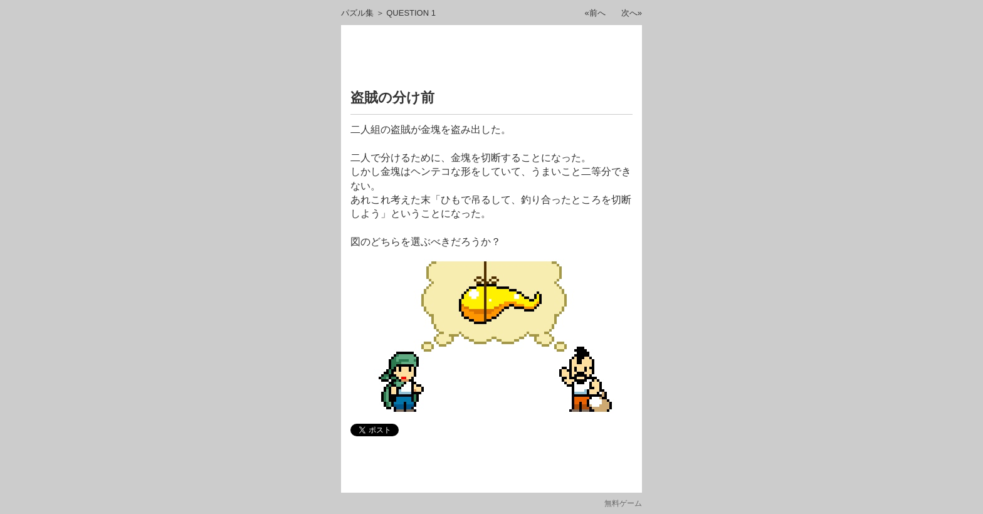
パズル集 (357, 13)
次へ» (631, 13)
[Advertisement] (491, 59)
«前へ (595, 13)
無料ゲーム (623, 503)
